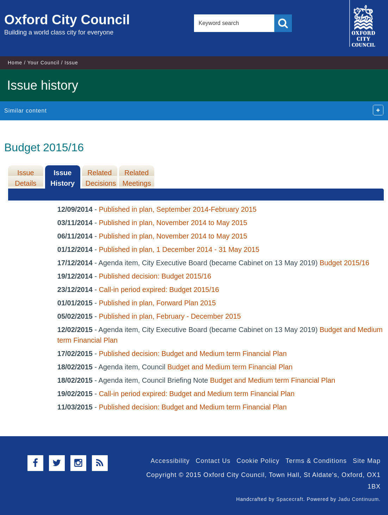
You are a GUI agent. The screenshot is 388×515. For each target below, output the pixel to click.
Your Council (43, 62)
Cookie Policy (258, 460)
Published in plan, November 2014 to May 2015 (173, 223)
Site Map (367, 460)
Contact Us (213, 460)
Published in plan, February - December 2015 (170, 316)
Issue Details (25, 178)
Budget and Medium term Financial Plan (230, 367)
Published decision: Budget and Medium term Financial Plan (193, 353)
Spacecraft (289, 499)
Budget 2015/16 (344, 263)
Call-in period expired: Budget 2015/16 (159, 289)
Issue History (62, 178)
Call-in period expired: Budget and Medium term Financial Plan (197, 394)
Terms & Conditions (316, 460)
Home (15, 62)
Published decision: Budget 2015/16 (155, 276)
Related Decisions (101, 178)
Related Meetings (137, 178)
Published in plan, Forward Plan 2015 (157, 303)
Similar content (25, 111)
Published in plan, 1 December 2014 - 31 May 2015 (179, 249)
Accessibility (170, 460)
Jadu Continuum (358, 499)
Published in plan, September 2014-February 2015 (178, 209)
